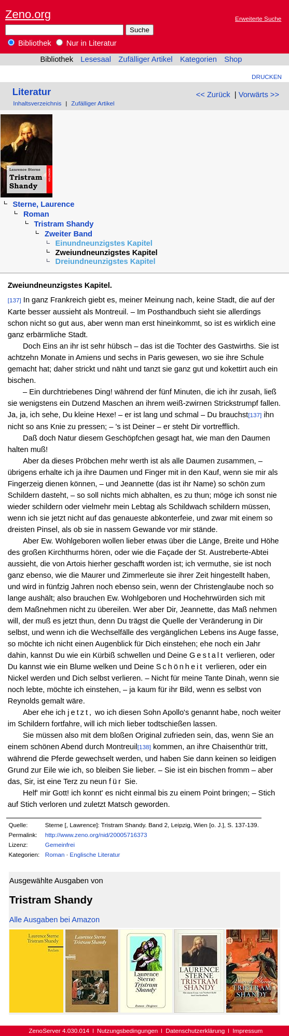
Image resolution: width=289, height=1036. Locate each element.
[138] (144, 746)
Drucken (267, 76)
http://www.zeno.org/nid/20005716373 (96, 834)
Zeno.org (28, 14)
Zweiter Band (68, 234)
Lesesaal (95, 59)
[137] (14, 300)
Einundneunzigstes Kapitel (104, 243)
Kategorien (198, 59)
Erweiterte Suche (258, 18)
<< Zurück (213, 94)
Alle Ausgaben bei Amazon (54, 919)
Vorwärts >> (259, 94)
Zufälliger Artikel (145, 59)
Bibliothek (29, 43)
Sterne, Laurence (43, 204)
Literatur (31, 91)
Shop (233, 59)
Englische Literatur (95, 854)
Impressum (247, 1030)
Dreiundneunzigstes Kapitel (106, 261)
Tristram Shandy (64, 224)
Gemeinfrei (60, 844)
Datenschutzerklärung (195, 1030)
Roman (36, 214)
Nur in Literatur (86, 43)
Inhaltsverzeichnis (37, 103)
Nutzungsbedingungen (127, 1030)
